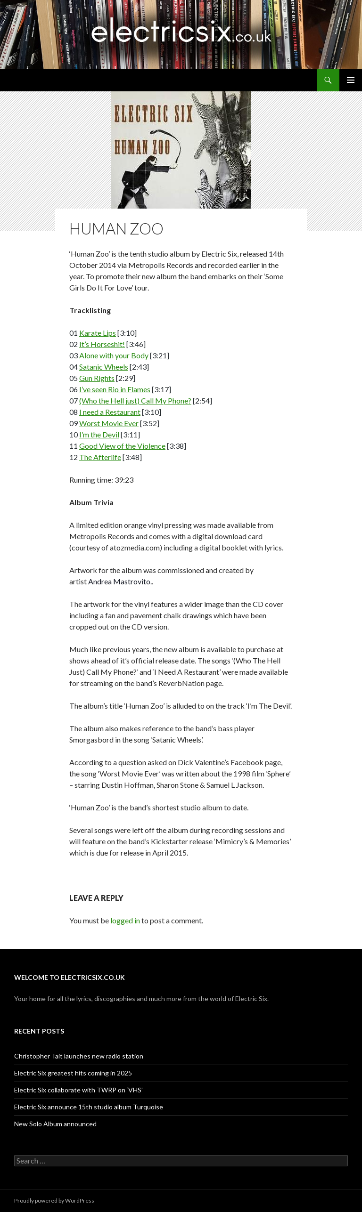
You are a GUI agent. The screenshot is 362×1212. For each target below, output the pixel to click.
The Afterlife (100, 456)
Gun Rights (97, 377)
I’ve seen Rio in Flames (114, 389)
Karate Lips (97, 332)
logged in (125, 920)
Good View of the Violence (122, 445)
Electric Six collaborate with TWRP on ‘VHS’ (78, 1090)
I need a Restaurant (109, 411)
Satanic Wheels (103, 366)
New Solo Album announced (55, 1124)
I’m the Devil (99, 434)
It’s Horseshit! (102, 343)
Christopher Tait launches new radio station (78, 1056)
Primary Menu (350, 80)
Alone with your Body (113, 355)
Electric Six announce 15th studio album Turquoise (88, 1107)
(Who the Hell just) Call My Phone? (135, 400)
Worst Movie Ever (109, 423)
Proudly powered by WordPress (54, 1200)
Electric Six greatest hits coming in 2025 (73, 1073)
